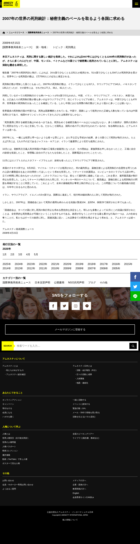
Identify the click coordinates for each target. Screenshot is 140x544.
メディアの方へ (79, 480)
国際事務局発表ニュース (38, 32)
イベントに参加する (81, 404)
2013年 (19, 268)
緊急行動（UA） (80, 408)
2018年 (92, 264)
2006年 (104, 268)
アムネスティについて (13, 358)
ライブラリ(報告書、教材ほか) (86, 438)
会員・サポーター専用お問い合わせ (17, 485)
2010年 (55, 268)
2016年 (116, 264)
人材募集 (80, 378)
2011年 (43, 268)
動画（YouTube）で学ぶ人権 (14, 459)
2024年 (19, 264)
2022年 (43, 264)
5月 (36, 254)
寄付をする (7, 408)
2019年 (80, 264)
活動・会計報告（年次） (87, 370)
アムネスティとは (10, 366)
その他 (103, 282)
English (76, 493)
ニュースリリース (16, 32)
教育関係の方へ (79, 489)
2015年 (128, 264)
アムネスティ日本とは (82, 366)
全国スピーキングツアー (83, 434)
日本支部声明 (42, 282)
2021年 (55, 264)
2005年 (116, 268)
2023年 (31, 264)
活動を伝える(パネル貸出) (84, 417)
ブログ (92, 282)
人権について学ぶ (11, 426)
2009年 (67, 268)
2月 (12, 254)
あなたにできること (12, 392)
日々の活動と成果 (84, 374)
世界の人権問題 (9, 442)
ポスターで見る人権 (11, 463)
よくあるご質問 (9, 489)
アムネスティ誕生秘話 (16, 374)
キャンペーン (8, 404)
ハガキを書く (8, 417)
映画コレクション (10, 451)
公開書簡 (59, 282)
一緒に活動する (79, 400)
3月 (20, 254)
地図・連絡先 (82, 383)
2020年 (67, 264)
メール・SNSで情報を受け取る (86, 412)
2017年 (104, 264)
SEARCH (8, 346)
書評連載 (6, 455)
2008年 (80, 268)
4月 (28, 254)
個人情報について (70, 520)
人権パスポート (9, 446)
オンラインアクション (12, 400)
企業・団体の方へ (80, 485)
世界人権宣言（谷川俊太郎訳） (15, 438)
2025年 (7, 264)
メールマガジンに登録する (70, 329)
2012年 (31, 268)
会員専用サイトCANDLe (83, 497)
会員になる (7, 412)
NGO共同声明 (76, 282)
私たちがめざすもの (15, 370)
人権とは (6, 434)
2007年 (92, 268)
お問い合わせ (8, 480)
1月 (5, 254)
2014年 (7, 268)
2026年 (7, 248)
